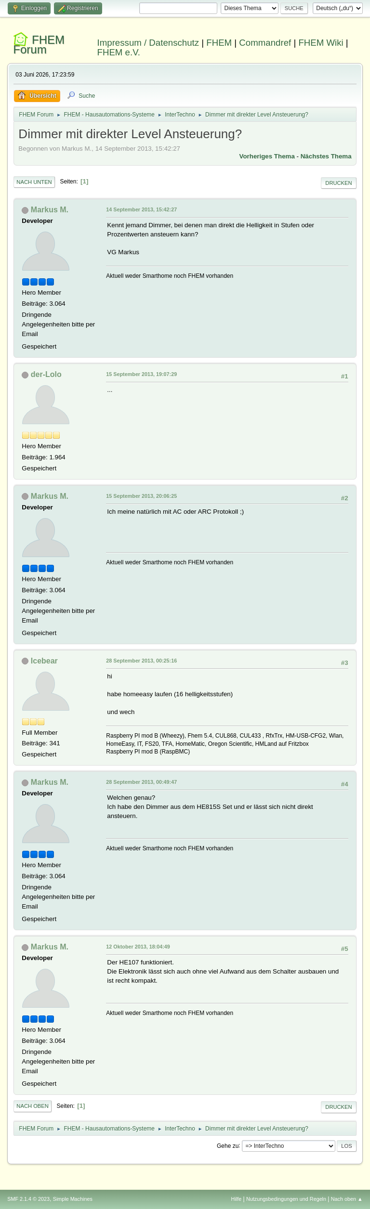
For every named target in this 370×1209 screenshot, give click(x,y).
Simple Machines (72, 1199)
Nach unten (34, 182)
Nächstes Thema (326, 156)
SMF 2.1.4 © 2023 (28, 1199)
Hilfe (236, 1199)
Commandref (265, 43)
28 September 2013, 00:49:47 (141, 782)
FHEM (219, 43)
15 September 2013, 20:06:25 (141, 496)
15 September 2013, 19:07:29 (141, 374)
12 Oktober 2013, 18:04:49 (138, 946)
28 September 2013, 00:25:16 (141, 660)
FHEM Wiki (320, 43)
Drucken (338, 183)
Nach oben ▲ (347, 1199)
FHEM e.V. (119, 52)
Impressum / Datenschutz (148, 43)
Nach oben (32, 1106)
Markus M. (49, 210)
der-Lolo (46, 374)
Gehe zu (227, 1145)
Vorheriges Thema (267, 156)
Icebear (44, 661)
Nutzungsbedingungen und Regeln (286, 1199)
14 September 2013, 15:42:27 (141, 209)
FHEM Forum (39, 44)
